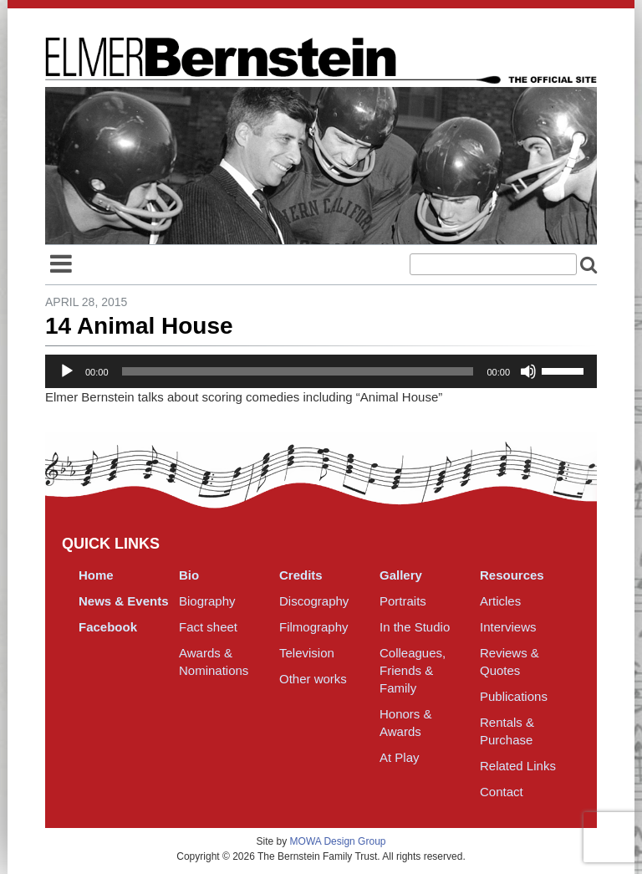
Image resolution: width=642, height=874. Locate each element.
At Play (400, 757)
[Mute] (528, 371)
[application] (321, 371)
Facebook (108, 627)
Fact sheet (208, 627)
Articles (500, 601)
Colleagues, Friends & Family (413, 670)
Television (306, 653)
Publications (514, 696)
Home (96, 575)
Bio (189, 575)
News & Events (124, 601)
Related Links (518, 766)
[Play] (67, 371)
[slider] (298, 371)
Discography (314, 601)
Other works (313, 679)
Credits (301, 575)
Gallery (401, 575)
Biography (207, 601)
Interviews (508, 627)
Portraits (403, 601)
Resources (512, 575)
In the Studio (415, 627)
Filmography (314, 627)
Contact (501, 792)
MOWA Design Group (338, 841)
